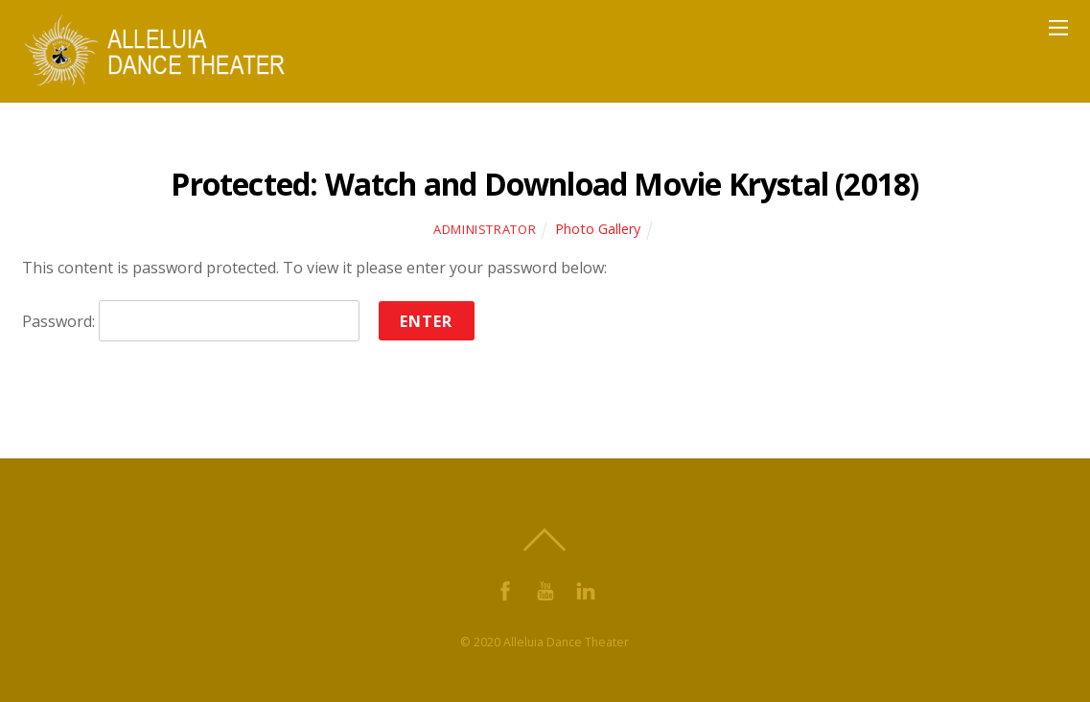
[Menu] (1058, 26)
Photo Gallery (597, 229)
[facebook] (505, 589)
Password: (190, 321)
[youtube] (545, 589)
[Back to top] (545, 540)
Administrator (484, 229)
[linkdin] (585, 589)
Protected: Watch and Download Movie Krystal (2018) (544, 183)
